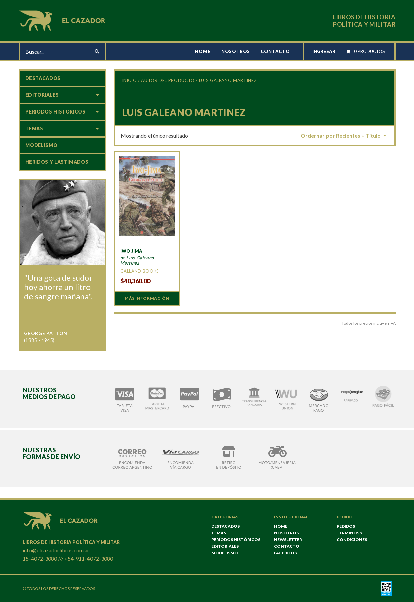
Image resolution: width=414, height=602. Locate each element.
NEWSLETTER (288, 539)
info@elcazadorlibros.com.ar (56, 550)
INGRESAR (323, 51)
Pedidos (346, 526)
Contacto (275, 51)
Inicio (129, 80)
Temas (34, 128)
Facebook (285, 552)
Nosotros (235, 51)
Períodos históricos (55, 112)
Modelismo (41, 145)
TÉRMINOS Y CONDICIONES (352, 536)
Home (203, 51)
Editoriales (42, 95)
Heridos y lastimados (57, 162)
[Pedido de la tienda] (345, 135)
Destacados (43, 78)
